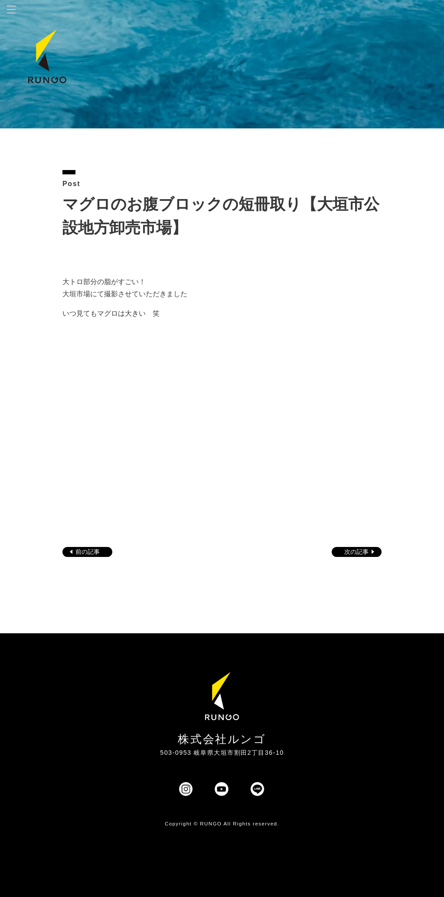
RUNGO (211, 823)
